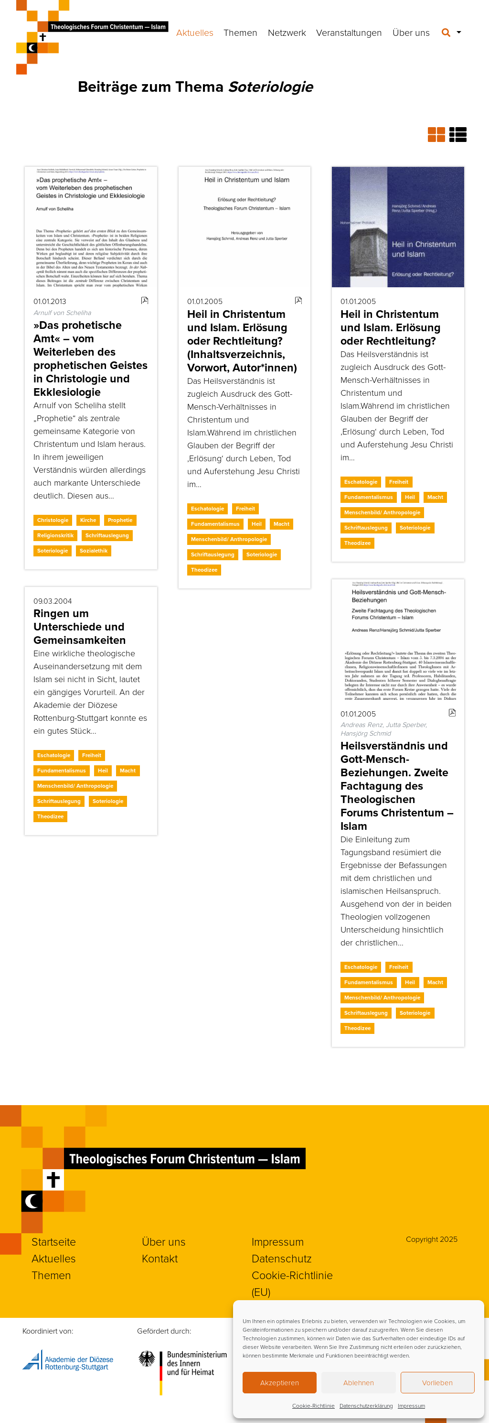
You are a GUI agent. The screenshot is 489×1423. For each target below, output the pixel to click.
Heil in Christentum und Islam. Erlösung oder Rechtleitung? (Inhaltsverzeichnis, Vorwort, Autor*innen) (242, 341)
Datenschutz (282, 1258)
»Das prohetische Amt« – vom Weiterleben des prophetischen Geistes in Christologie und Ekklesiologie (90, 358)
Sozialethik (93, 550)
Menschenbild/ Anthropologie (229, 539)
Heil (257, 524)
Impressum (411, 1405)
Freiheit (245, 508)
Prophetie (120, 520)
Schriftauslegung (107, 535)
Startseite (54, 1241)
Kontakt (160, 1258)
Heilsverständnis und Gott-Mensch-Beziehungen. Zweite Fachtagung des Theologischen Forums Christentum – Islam (397, 786)
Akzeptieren (279, 1383)
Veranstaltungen (349, 32)
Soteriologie (52, 550)
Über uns (411, 32)
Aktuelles (194, 32)
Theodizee (204, 569)
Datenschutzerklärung (366, 1405)
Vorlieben (437, 1383)
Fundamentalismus (215, 524)
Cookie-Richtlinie (313, 1405)
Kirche (88, 520)
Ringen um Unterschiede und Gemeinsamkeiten (79, 626)
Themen (240, 32)
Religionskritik (55, 535)
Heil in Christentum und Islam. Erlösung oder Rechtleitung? (390, 327)
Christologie (52, 520)
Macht (281, 524)
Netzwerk (287, 32)
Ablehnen (358, 1383)
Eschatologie (207, 508)
